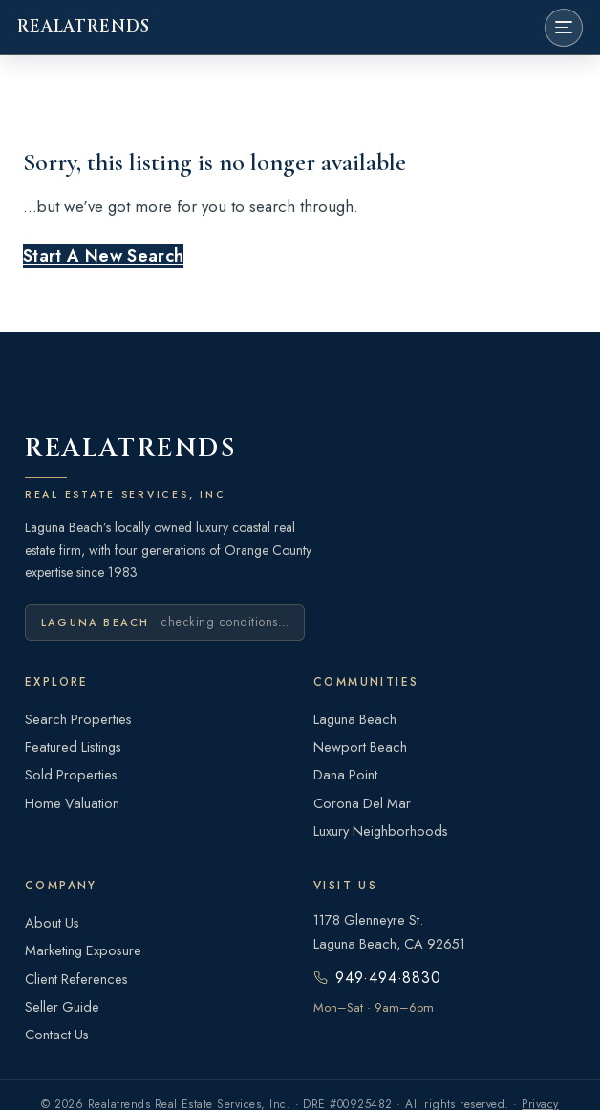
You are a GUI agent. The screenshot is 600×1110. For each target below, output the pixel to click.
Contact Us (57, 1034)
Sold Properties (71, 774)
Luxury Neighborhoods (380, 831)
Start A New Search (103, 256)
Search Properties (78, 719)
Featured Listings (73, 746)
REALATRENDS (83, 26)
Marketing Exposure (83, 950)
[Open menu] (564, 28)
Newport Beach (360, 746)
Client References (76, 979)
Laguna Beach (354, 719)
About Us (52, 922)
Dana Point (345, 774)
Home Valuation (72, 803)
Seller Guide (62, 1006)
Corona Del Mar (362, 803)
